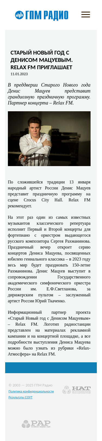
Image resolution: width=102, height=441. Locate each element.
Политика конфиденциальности (31, 391)
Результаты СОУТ (20, 397)
